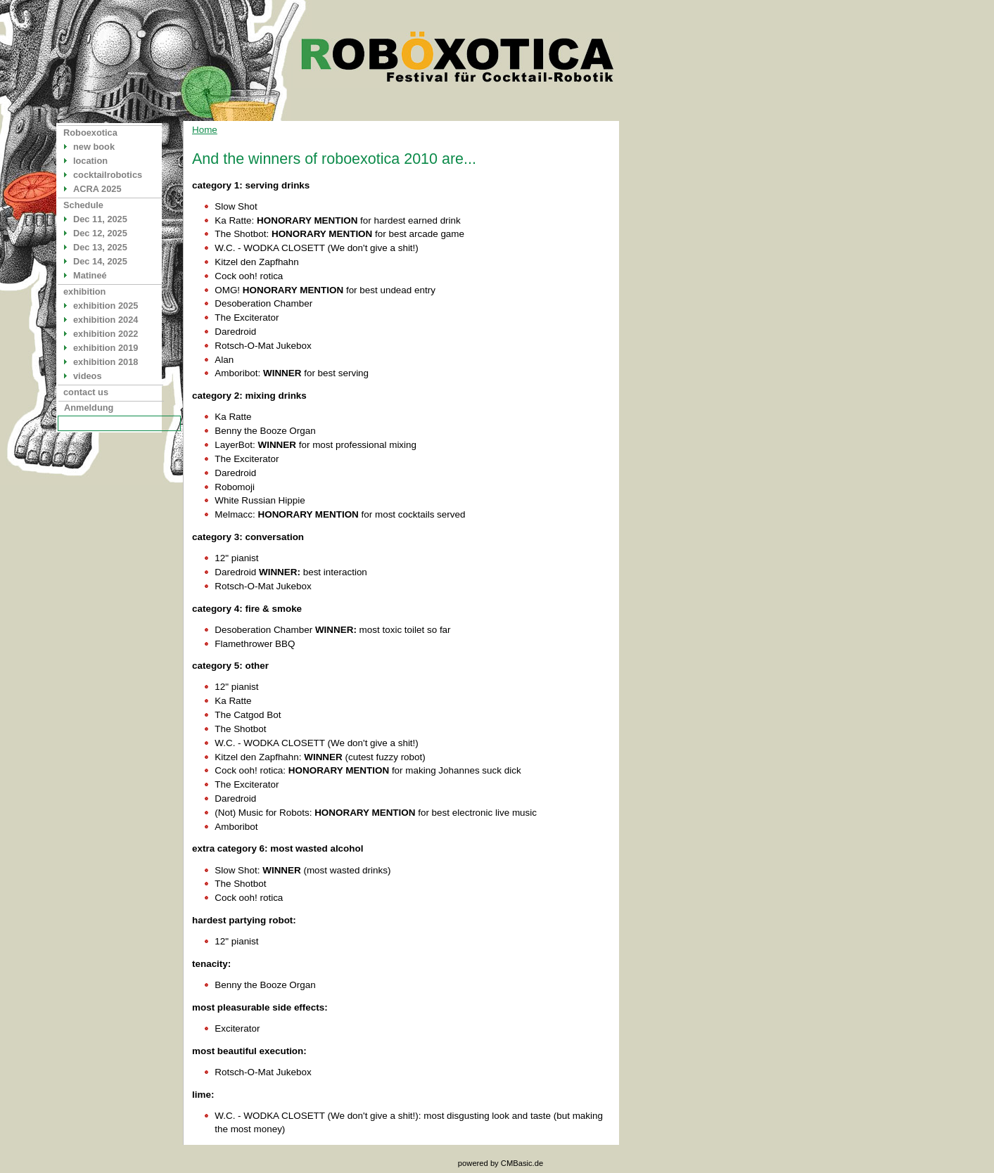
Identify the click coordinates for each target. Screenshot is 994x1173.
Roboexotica (90, 132)
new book (94, 146)
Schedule (83, 205)
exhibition (84, 291)
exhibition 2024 (105, 319)
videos (87, 376)
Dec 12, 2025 (100, 233)
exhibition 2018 (105, 362)
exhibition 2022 (105, 333)
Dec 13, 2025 (100, 247)
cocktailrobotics (107, 174)
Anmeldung (88, 407)
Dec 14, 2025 (100, 261)
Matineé (90, 275)
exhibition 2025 (105, 305)
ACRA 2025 (97, 189)
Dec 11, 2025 (100, 219)
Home (204, 129)
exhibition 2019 (105, 347)
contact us (85, 392)
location (90, 160)
